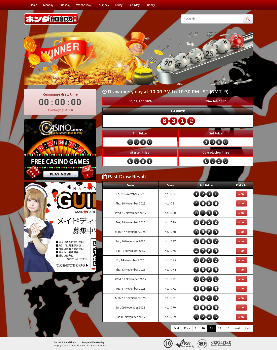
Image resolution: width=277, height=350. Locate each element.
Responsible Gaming (93, 342)
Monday (48, 5)
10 (203, 328)
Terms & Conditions (65, 342)
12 (219, 328)
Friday (119, 5)
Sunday (150, 5)
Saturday (134, 5)
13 (228, 328)
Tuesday (64, 5)
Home (33, 5)
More (241, 194)
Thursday (103, 5)
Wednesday (83, 5)
